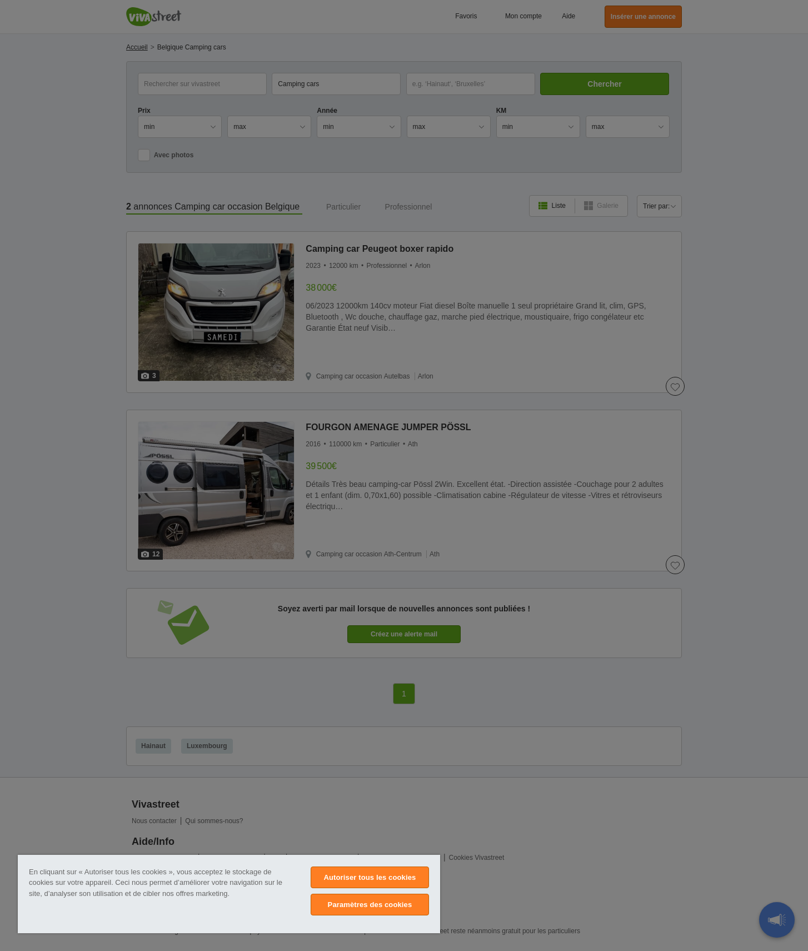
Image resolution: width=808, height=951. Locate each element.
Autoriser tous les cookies (369, 877)
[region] (229, 894)
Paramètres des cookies (370, 904)
